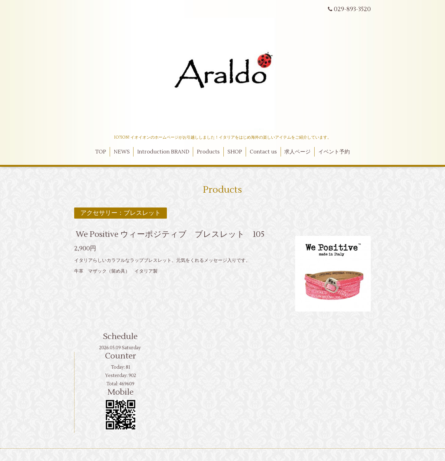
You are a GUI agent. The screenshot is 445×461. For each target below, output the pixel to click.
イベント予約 (334, 152)
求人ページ (297, 152)
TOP (100, 152)
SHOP (234, 152)
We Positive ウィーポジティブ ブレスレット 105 (170, 234)
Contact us (263, 152)
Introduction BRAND (163, 152)
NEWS (122, 152)
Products (208, 152)
